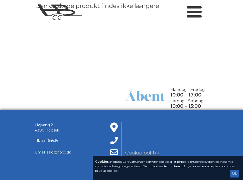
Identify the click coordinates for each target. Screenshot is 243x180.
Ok (234, 173)
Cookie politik (142, 153)
